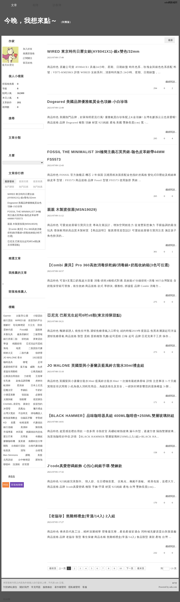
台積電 (38, 450)
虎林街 (38, 380)
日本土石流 (36, 385)
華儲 (5, 343)
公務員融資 (36, 371)
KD (5, 422)
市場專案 (8, 432)
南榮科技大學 (35, 441)
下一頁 (129, 568)
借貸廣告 (37, 399)
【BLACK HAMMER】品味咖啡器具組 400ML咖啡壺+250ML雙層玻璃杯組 (110, 416)
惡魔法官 (8, 390)
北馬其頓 (8, 459)
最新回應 (23, 181)
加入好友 (27, 49)
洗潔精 (16, 464)
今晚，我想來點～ (30, 20)
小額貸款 (37, 315)
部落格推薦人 (18, 291)
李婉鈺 (24, 390)
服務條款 (47, 587)
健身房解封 (23, 334)
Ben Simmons (10, 455)
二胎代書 (24, 353)
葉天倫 (23, 366)
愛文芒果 (8, 436)
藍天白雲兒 (8, 65)
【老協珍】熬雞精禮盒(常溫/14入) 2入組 (81, 516)
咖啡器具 (8, 362)
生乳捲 (6, 380)
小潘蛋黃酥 (9, 394)
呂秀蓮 (24, 436)
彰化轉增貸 (19, 325)
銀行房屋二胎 (10, 339)
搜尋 (40, 126)
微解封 (6, 325)
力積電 (27, 376)
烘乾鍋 (25, 339)
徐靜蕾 (38, 353)
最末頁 (140, 568)
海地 (5, 348)
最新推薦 (37, 181)
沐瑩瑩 (6, 408)
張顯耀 (22, 399)
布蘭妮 (38, 436)
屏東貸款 (37, 339)
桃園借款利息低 (34, 432)
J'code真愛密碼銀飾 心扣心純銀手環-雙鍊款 (84, 466)
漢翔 (23, 450)
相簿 (35, 5)
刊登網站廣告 (10, 587)
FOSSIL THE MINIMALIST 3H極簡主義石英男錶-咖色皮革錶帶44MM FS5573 (106, 155)
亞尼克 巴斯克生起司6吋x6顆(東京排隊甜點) (84, 315)
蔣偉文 (26, 404)
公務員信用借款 (11, 376)
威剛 (32, 366)
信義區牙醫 (26, 418)
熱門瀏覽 (9, 186)
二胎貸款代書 (35, 348)
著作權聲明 (60, 587)
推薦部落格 (29, 53)
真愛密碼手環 (10, 366)
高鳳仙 (21, 408)
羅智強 (38, 459)
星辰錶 (20, 385)
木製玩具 (8, 334)
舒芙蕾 (25, 464)
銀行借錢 (8, 427)
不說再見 (23, 413)
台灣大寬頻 (9, 413)
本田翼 (19, 432)
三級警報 (37, 334)
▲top (174, 582)
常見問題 (35, 587)
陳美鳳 (38, 427)
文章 (14, 5)
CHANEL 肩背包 (11, 404)
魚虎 (40, 366)
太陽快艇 (8, 399)
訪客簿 (57, 5)
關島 (5, 445)
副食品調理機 (23, 380)
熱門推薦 (37, 186)
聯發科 (6, 464)
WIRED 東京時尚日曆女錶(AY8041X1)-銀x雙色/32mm (93, 51)
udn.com (173, 587)
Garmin (7, 315)
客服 (84, 587)
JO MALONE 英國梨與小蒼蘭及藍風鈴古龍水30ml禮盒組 (95, 365)
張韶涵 (25, 394)
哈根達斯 (24, 422)
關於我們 (24, 587)
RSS (5, 484)
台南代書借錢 (35, 445)
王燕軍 (38, 376)
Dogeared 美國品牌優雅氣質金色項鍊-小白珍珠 (87, 102)
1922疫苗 (37, 357)
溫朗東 (38, 329)
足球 (40, 362)
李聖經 (38, 418)
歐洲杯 (6, 385)
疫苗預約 (37, 404)
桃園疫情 (17, 343)
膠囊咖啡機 (9, 441)
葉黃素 (21, 441)
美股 (40, 455)
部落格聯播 (17, 484)
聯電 (25, 362)
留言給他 (27, 62)
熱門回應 (23, 186)
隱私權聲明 (74, 587)
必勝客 (38, 394)
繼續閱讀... (171, 81)
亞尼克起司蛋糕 (34, 343)
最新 (170, 40)
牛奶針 (38, 390)
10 (120, 568)
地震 (18, 348)
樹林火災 (8, 353)
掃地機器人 (36, 413)
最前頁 (52, 568)
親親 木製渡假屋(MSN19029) (72, 210)
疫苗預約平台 (35, 320)
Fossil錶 (24, 329)
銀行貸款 (8, 320)
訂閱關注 (27, 58)
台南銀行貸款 (18, 445)
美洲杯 (24, 427)
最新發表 (9, 181)
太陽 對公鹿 (22, 315)
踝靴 (27, 455)
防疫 (40, 325)
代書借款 (37, 422)
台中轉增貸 (24, 459)
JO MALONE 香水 (12, 357)
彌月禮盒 (37, 408)
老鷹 (13, 422)
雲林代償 (8, 329)
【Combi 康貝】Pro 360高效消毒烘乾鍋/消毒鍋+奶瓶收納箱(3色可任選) (108, 265)
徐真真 (6, 450)
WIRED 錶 (20, 320)
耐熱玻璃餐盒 (10, 418)
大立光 (31, 325)
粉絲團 (6, 599)
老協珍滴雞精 (10, 371)
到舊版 (66, 22)
